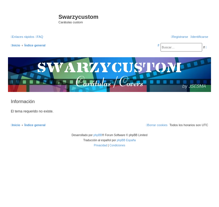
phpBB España (126, 140)
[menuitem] (39, 36)
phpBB (98, 135)
